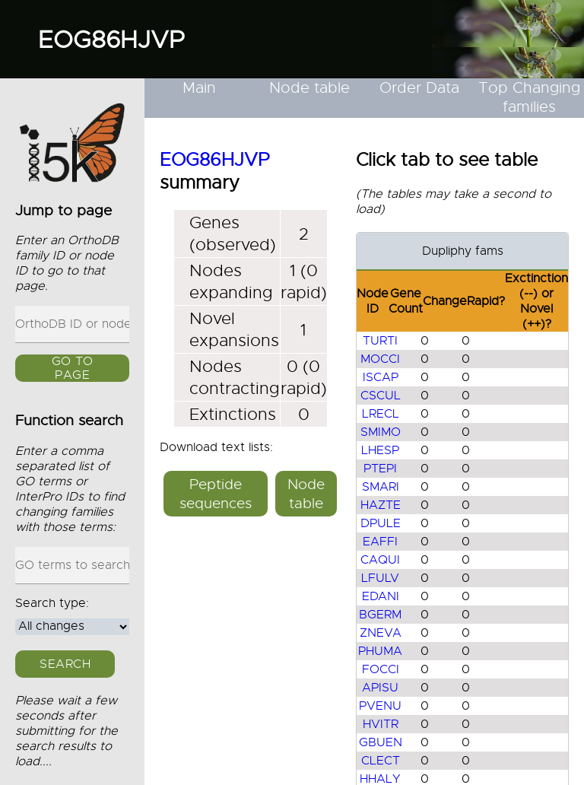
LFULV (380, 578)
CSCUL (380, 395)
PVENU (380, 705)
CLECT (380, 760)
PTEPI (380, 468)
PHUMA (380, 651)
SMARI (380, 486)
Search (65, 664)
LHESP (380, 450)
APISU (380, 687)
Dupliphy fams (462, 251)
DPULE (380, 523)
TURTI (380, 340)
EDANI (380, 596)
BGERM (380, 614)
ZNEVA (381, 632)
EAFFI (380, 541)
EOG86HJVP (111, 39)
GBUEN (380, 742)
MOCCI (380, 359)
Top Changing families (529, 97)
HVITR (380, 724)
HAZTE (380, 505)
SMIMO (380, 432)
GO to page (73, 369)
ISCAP (380, 377)
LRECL (380, 413)
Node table (309, 87)
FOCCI (380, 669)
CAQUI (380, 559)
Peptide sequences (215, 494)
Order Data (419, 87)
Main (199, 87)
